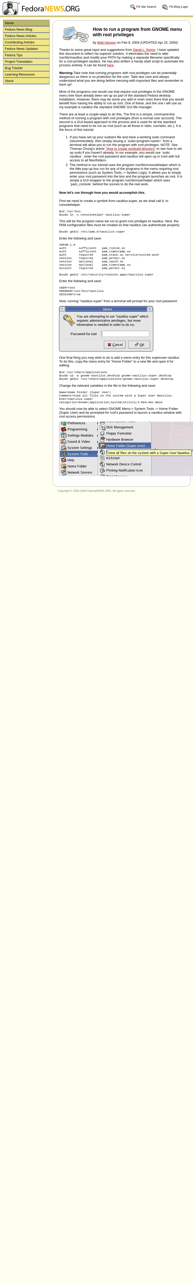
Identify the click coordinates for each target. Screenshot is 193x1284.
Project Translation (18, 61)
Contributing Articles (19, 42)
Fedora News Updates (21, 49)
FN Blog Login (175, 7)
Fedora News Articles (20, 36)
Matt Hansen (106, 42)
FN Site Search (143, 7)
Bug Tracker (14, 68)
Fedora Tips (13, 55)
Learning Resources (20, 74)
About (9, 81)
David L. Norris (144, 50)
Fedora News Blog (18, 29)
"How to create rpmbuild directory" (130, 149)
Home (9, 23)
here (110, 65)
